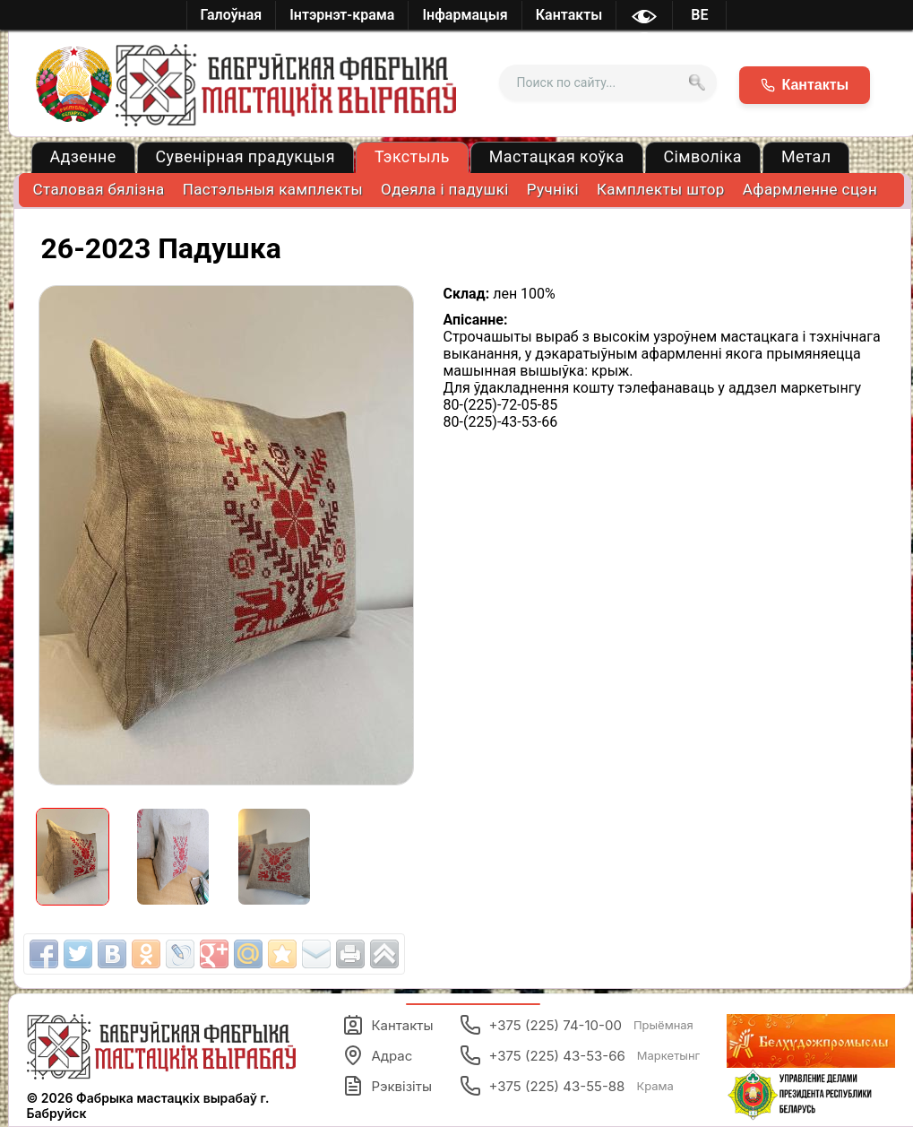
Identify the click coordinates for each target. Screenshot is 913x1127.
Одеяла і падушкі (445, 189)
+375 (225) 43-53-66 (580, 1055)
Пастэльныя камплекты (273, 189)
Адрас (377, 1055)
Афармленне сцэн (810, 189)
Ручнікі (553, 189)
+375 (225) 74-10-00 (576, 1025)
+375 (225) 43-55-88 (566, 1086)
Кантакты (387, 1025)
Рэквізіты (387, 1086)
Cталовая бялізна (99, 189)
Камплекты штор (661, 189)
